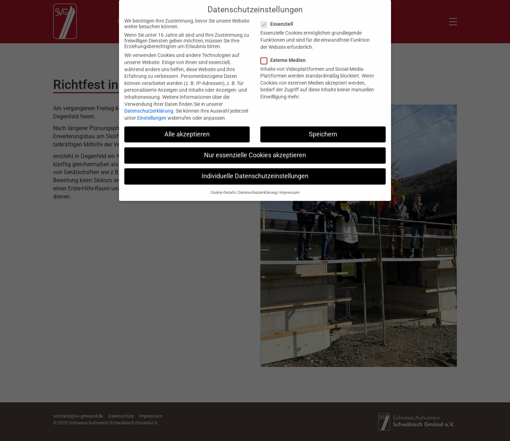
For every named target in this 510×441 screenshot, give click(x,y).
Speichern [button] (323, 130)
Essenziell (279, 20)
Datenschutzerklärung (148, 107)
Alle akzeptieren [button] (187, 130)
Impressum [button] (289, 188)
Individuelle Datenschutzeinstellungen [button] (255, 171)
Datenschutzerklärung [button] (257, 188)
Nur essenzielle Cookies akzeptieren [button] (255, 151)
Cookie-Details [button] (223, 188)
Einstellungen (151, 114)
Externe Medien (285, 56)
